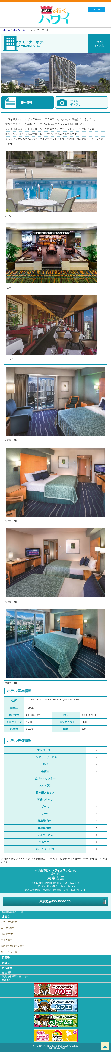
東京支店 (73, 901)
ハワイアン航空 (9, 922)
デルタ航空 (6, 940)
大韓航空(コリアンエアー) (14, 946)
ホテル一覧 (19, 30)
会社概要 (7, 972)
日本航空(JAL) (8, 934)
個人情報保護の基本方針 (15, 976)
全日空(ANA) (7, 928)
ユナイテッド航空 (10, 952)
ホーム (6, 30)
